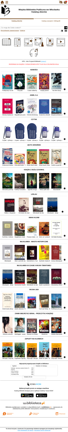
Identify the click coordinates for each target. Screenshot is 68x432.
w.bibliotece (46, 407)
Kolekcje (22, 30)
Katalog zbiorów (17, 21)
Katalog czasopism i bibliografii (51, 21)
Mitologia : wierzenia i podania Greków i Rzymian (21, 368)
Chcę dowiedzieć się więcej (25, 430)
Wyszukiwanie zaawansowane (10, 30)
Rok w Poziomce (14, 371)
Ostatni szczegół (14, 372)
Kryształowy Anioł (15, 374)
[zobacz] (43, 61)
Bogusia (13, 369)
